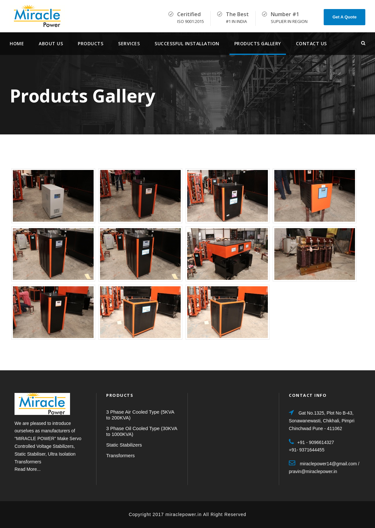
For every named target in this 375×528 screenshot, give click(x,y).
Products (90, 43)
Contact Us (311, 43)
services (129, 43)
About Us (51, 43)
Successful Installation (187, 43)
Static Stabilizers (124, 445)
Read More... (28, 469)
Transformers (120, 455)
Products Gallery (257, 43)
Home (17, 43)
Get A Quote (344, 17)
